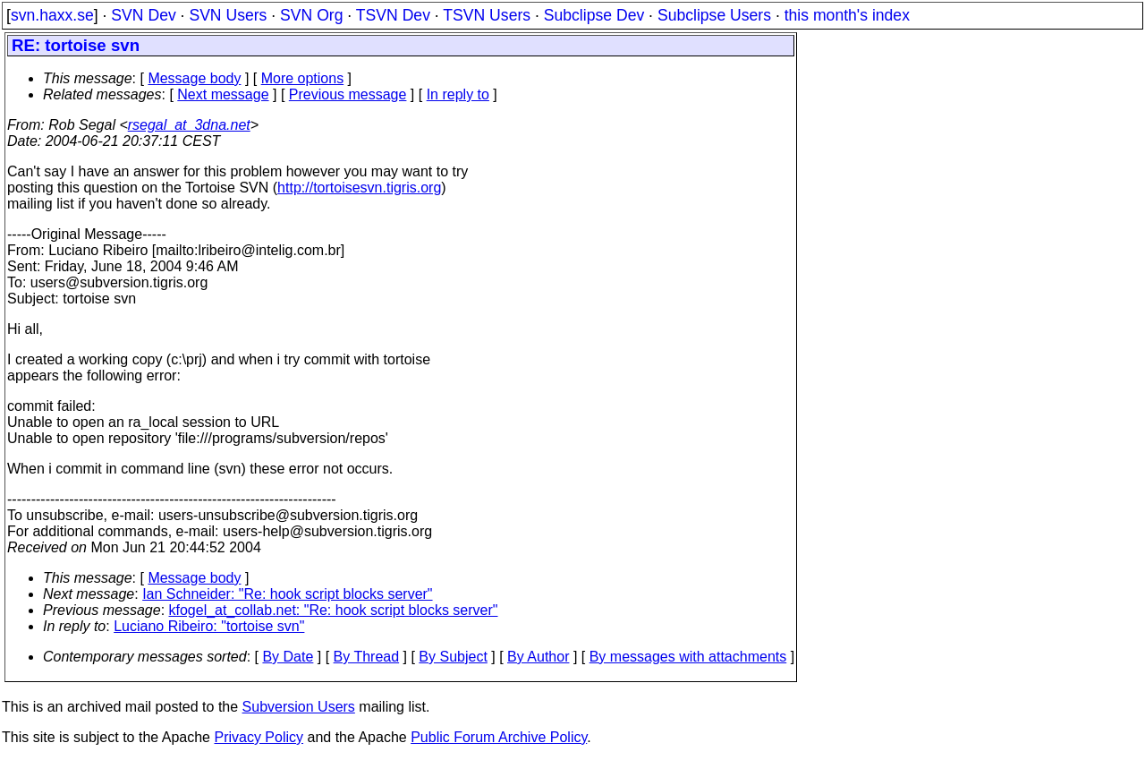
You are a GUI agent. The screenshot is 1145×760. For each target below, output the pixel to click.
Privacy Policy (258, 737)
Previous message (348, 94)
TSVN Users (486, 15)
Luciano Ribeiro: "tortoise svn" (209, 626)
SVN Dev (143, 15)
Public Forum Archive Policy (499, 737)
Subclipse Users (714, 15)
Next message (222, 94)
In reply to (458, 94)
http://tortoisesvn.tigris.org (359, 187)
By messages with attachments (688, 656)
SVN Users (228, 15)
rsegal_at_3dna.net (189, 124)
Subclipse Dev (594, 15)
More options (302, 78)
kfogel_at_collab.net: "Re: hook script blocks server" (333, 610)
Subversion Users (298, 706)
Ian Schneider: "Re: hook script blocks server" (287, 594)
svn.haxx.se (52, 15)
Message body (194, 78)
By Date (287, 656)
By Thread (367, 656)
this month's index (847, 15)
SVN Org (311, 15)
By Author (538, 656)
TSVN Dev (393, 15)
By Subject (453, 656)
